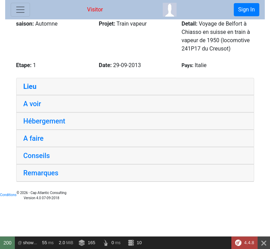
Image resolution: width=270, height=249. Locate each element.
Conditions (8, 195)
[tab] (135, 86)
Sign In (246, 9)
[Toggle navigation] (20, 10)
